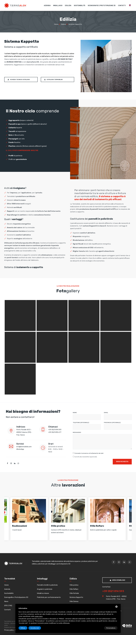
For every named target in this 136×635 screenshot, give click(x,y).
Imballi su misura (43, 593)
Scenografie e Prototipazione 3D (101, 5)
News (6, 601)
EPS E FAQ (8, 606)
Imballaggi (57, 5)
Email (106, 412)
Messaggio (77, 432)
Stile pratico (74, 585)
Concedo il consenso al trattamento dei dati (89, 453)
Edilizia (68, 5)
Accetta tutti (111, 628)
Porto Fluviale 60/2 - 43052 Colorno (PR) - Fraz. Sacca (24, 432)
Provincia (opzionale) (112, 422)
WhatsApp (20, 449)
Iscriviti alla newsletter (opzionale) (86, 457)
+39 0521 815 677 (54, 432)
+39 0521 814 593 (54, 430)
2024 (6, 625)
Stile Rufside (74, 593)
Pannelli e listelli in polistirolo (47, 585)
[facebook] (7, 463)
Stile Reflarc (74, 589)
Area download (117, 580)
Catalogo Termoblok (53, 79)
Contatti (122, 5)
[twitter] (11, 463)
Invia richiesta (122, 461)
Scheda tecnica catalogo (19, 79)
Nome (75, 412)
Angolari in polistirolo (44, 589)
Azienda (47, 5)
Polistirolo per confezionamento (49, 597)
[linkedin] (14, 463)
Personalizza (25, 628)
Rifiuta (99, 628)
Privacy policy (9, 630)
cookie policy (38, 616)
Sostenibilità (79, 5)
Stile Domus (74, 601)
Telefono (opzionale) (81, 422)
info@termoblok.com (24, 447)
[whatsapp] (18, 463)
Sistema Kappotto (76, 597)
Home (6, 585)
